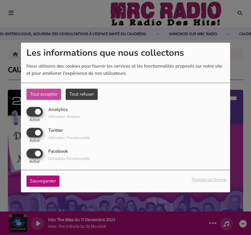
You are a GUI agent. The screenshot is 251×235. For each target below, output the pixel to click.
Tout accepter (44, 94)
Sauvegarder (43, 181)
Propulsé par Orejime (209, 180)
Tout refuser (81, 94)
